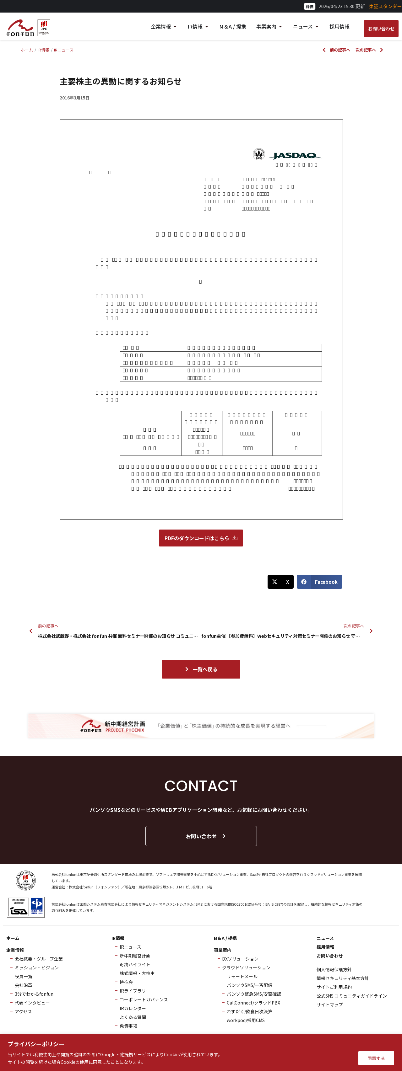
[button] (281, 582)
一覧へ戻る (201, 669)
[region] (201, 1052)
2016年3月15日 (75, 98)
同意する (376, 1058)
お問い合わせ (206, 836)
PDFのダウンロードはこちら (201, 538)
